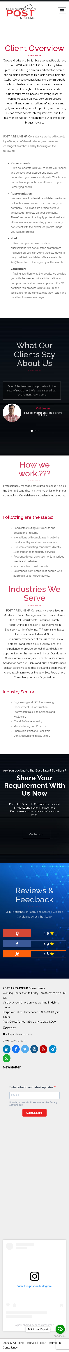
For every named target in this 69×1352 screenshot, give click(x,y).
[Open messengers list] (60, 1329)
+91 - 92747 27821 (15, 1040)
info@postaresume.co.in (19, 1034)
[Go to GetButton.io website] (60, 1336)
